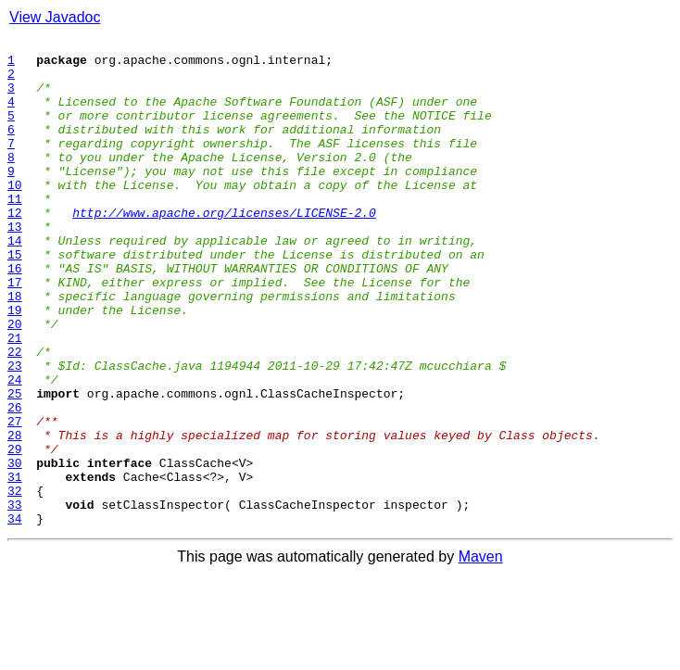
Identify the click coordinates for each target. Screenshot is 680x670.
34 (14, 615)
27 (14, 498)
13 (14, 265)
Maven (481, 654)
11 (14, 231)
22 (14, 415)
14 (14, 281)
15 (14, 298)
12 (14, 248)
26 (14, 482)
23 (14, 431)
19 (14, 365)
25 (14, 465)
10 (14, 215)
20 (14, 381)
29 (14, 532)
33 (14, 598)
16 (14, 315)
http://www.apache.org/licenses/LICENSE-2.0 (224, 248)
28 (14, 515)
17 (14, 331)
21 (14, 398)
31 (14, 565)
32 (14, 582)
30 (14, 548)
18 (14, 348)
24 (14, 448)
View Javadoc (54, 17)
